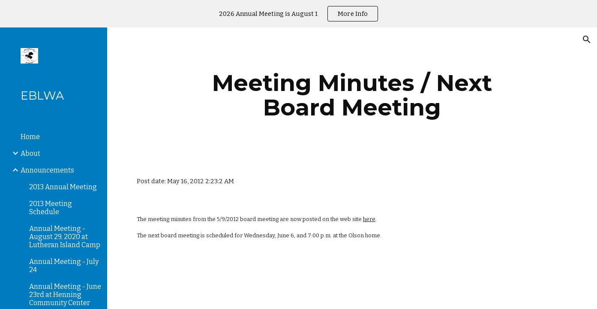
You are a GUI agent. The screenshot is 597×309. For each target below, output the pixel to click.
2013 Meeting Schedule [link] (50, 208)
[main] (352, 95)
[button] (586, 39)
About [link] (30, 153)
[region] (298, 13)
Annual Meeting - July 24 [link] (64, 266)
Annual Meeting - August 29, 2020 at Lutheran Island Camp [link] (64, 236)
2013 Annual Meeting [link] (63, 187)
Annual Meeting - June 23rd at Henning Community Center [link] (65, 294)
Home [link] (30, 137)
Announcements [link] (47, 170)
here (369, 219)
